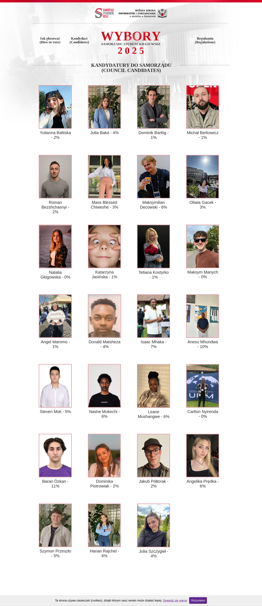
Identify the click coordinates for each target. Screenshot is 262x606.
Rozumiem (198, 600)
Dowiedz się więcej (175, 600)
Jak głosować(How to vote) (50, 40)
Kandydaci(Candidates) (79, 40)
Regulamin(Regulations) (205, 40)
